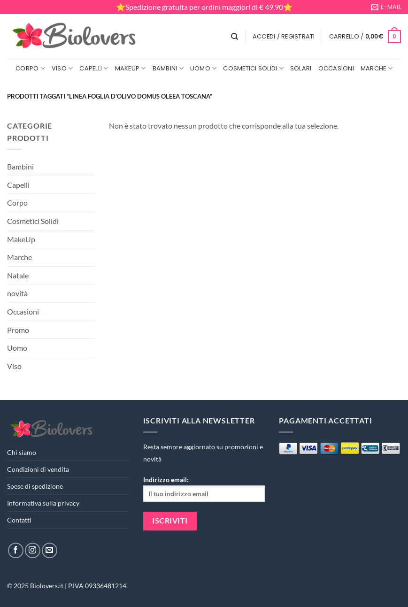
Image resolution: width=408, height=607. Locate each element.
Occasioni (336, 68)
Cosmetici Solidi (253, 68)
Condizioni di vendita (38, 469)
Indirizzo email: (204, 488)
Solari (301, 68)
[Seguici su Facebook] (15, 550)
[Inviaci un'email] (49, 550)
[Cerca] (234, 37)
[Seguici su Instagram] (32, 550)
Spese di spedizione (35, 486)
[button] (284, 36)
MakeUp (130, 68)
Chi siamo (21, 452)
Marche (377, 68)
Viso (62, 68)
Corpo (30, 68)
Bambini (168, 68)
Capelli (93, 68)
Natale (18, 275)
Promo (18, 329)
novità (17, 293)
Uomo (203, 68)
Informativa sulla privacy (43, 503)
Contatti (19, 520)
